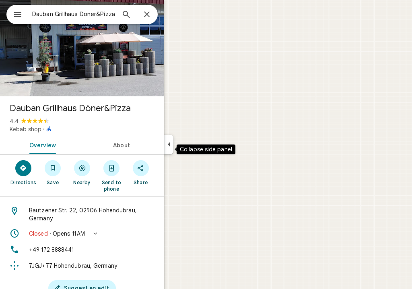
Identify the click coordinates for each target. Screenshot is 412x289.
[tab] (70, 144)
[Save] (82, 172)
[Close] (176, 15)
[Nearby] (111, 172)
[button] (111, 234)
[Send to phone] (140, 175)
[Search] (155, 15)
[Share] (169, 172)
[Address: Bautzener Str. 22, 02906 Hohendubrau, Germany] (111, 214)
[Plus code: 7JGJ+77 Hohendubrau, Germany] (111, 266)
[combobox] (94, 14)
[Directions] (52, 172)
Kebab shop (54, 129)
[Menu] (14, 13)
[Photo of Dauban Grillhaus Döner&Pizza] (111, 48)
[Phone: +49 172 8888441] (111, 250)
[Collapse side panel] (197, 144)
